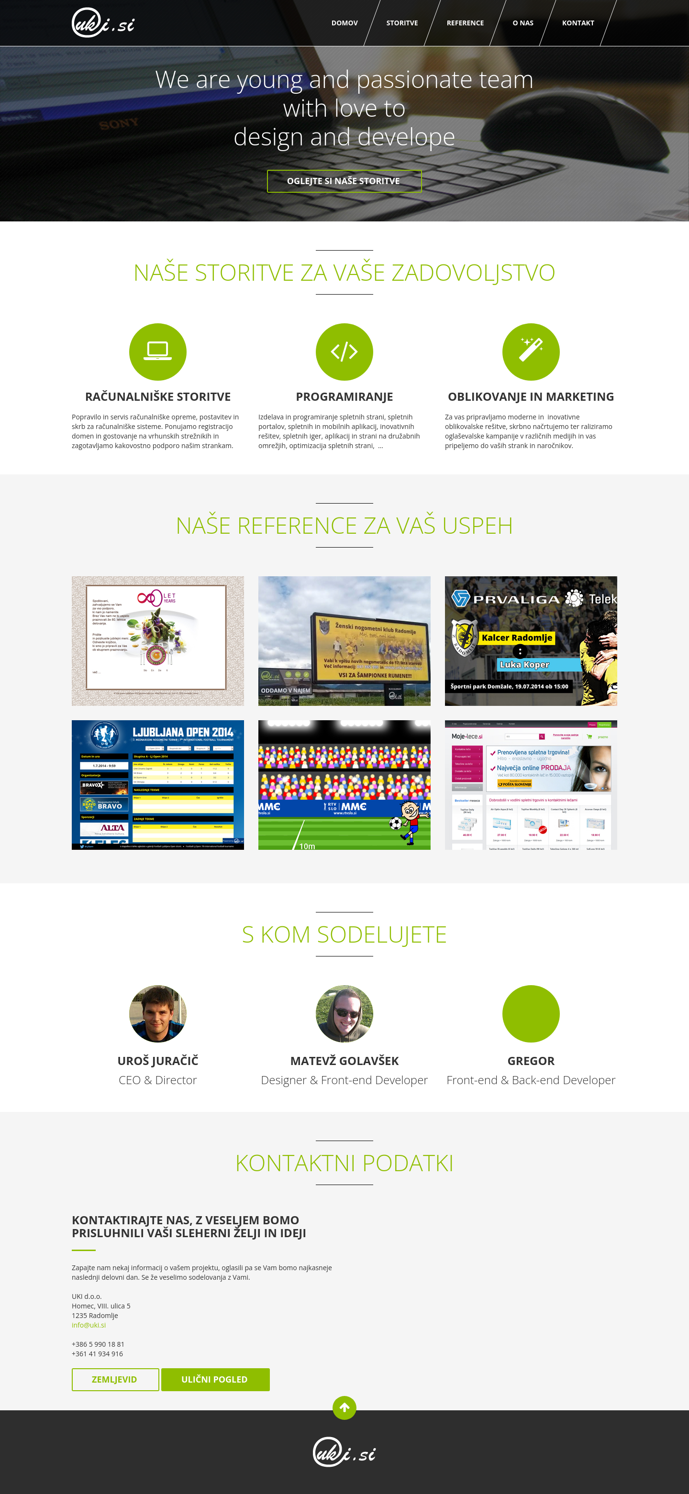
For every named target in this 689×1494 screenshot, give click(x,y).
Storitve (402, 22)
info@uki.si (89, 1324)
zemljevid (115, 1379)
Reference (465, 22)
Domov (345, 22)
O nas (522, 22)
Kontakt (578, 22)
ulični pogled (215, 1379)
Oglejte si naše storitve (344, 181)
